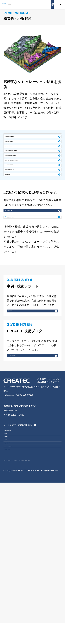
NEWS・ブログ (15, 582)
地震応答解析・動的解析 (19, 148)
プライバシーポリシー (14, 596)
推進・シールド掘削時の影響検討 (23, 176)
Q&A (52, 4)
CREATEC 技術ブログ (22, 438)
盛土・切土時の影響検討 (19, 195)
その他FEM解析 (15, 214)
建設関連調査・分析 (25, 276)
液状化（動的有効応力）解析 (21, 205)
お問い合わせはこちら (18, 261)
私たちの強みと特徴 (18, 526)
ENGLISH (31, 4)
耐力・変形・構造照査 (18, 157)
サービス (12, 535)
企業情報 (12, 554)
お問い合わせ (43, 4)
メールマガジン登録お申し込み (18, 517)
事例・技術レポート (20, 382)
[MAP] (9, 479)
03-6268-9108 (15, 483)
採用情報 (12, 544)
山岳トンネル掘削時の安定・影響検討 (25, 167)
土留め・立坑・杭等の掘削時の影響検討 (26, 186)
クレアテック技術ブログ (20, 573)
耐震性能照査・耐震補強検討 (21, 138)
